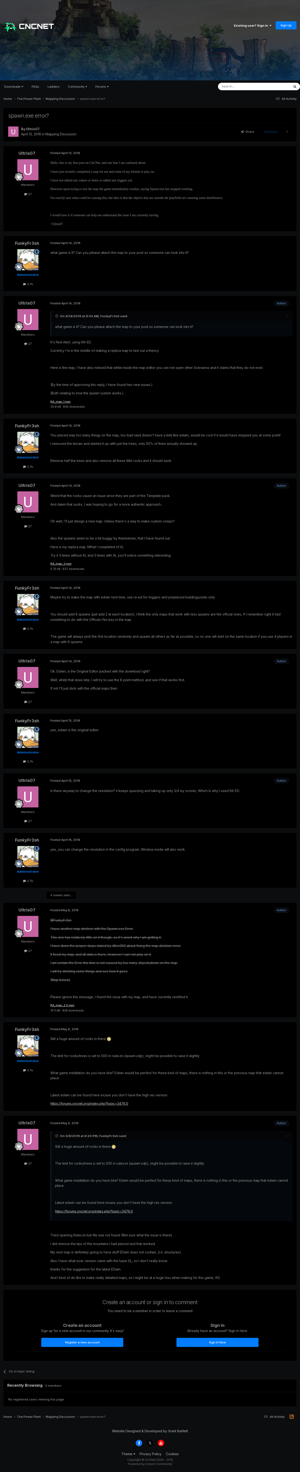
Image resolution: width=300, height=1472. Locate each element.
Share (247, 131)
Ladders (54, 86)
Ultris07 (33, 129)
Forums (102, 86)
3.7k (28, 284)
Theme (128, 1455)
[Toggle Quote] (57, 316)
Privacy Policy (150, 1455)
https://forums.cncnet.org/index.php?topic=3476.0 (89, 1105)
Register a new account (82, 1343)
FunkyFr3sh (27, 243)
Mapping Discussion (60, 134)
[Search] (242, 86)
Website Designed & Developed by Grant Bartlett (150, 1432)
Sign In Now (217, 1343)
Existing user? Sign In (252, 25)
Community (77, 86)
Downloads (13, 86)
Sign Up (286, 25)
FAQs (35, 86)
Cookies (172, 1455)
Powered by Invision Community (150, 1465)
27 (28, 194)
